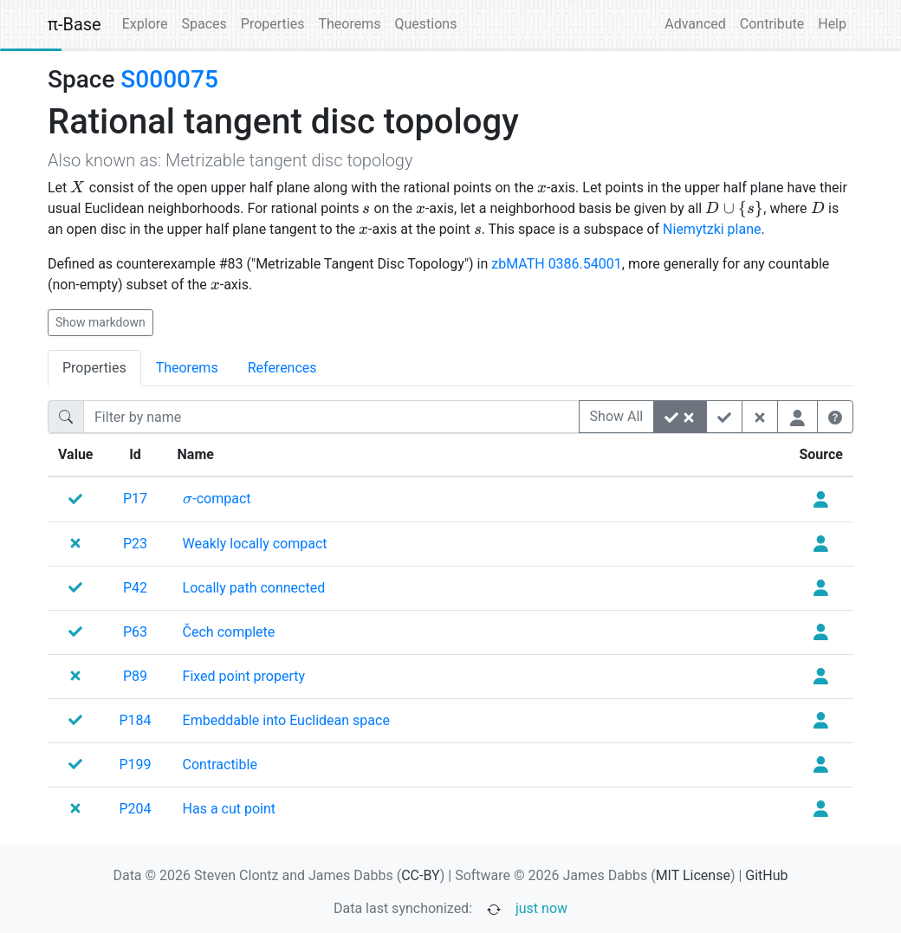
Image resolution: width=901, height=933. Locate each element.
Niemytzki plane (712, 229)
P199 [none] (136, 764)
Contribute (772, 24)
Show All (617, 416)
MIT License (693, 875)
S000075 (168, 79)
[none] (217, 499)
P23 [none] (135, 543)
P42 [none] (135, 588)
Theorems (349, 24)
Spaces (204, 24)
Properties (273, 24)
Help (832, 24)
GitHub (766, 875)
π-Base (74, 24)
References (282, 368)
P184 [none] (136, 720)
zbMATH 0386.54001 (556, 264)
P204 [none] (136, 808)
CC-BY (420, 875)
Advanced (695, 24)
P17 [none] (135, 498)
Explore (145, 24)
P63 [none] (135, 632)
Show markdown (100, 322)
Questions (425, 24)
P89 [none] (135, 676)
